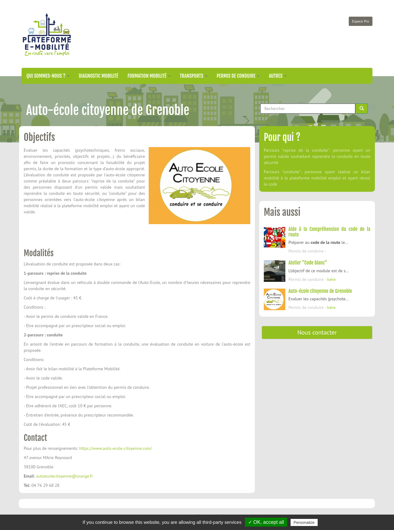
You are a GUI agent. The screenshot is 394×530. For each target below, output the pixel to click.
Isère (331, 279)
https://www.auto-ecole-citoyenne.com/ (115, 448)
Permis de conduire (238, 76)
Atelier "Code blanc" (307, 263)
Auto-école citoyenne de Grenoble (320, 291)
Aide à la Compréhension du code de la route (329, 232)
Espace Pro (360, 21)
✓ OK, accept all (266, 522)
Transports (193, 76)
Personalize (304, 522)
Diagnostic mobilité (98, 76)
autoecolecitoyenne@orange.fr (64, 476)
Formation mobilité (149, 76)
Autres (278, 76)
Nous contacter (317, 332)
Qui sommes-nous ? (48, 76)
